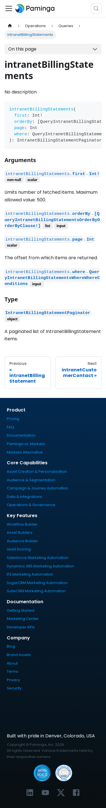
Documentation (21, 435)
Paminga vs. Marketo (26, 444)
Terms (12, 671)
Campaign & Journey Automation (37, 488)
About (12, 663)
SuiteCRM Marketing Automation (36, 591)
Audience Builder (22, 541)
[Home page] (10, 25)
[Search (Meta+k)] (96, 8)
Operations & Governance (31, 505)
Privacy (13, 680)
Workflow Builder (22, 524)
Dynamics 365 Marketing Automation (40, 566)
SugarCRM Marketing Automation (37, 582)
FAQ (10, 427)
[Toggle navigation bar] (9, 8)
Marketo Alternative (25, 452)
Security (14, 688)
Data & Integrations (24, 496)
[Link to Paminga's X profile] (61, 792)
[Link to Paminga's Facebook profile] (76, 792)
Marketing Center (23, 618)
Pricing (13, 418)
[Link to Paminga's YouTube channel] (45, 792)
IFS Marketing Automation (30, 574)
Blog (11, 646)
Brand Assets (19, 654)
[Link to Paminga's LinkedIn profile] (29, 792)
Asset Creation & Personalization (37, 471)
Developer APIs (21, 627)
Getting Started (20, 610)
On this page (22, 49)
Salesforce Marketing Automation (37, 557)
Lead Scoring (19, 549)
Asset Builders (20, 532)
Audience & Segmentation (31, 480)
